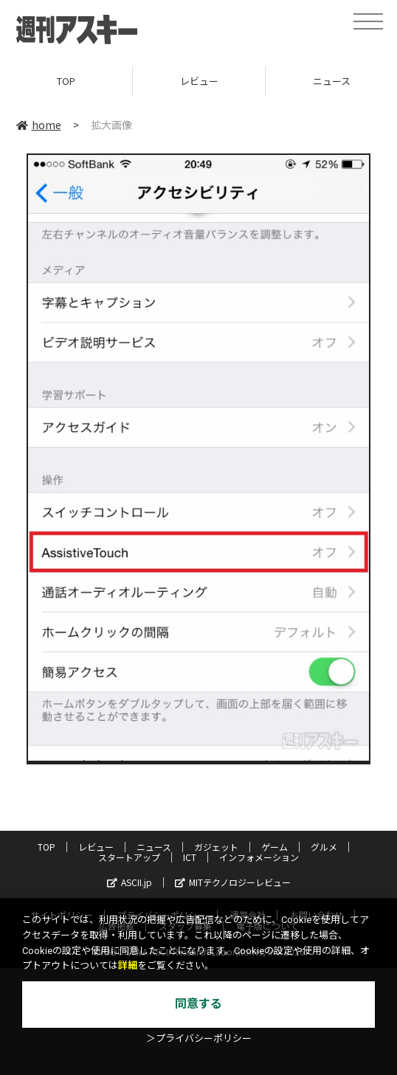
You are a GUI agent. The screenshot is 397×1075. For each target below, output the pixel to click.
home (38, 124)
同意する (198, 1004)
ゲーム (274, 846)
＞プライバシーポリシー (199, 1038)
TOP (66, 81)
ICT (189, 857)
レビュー (199, 81)
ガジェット (216, 846)
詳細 (127, 965)
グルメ (324, 846)
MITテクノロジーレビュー (233, 882)
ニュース (154, 846)
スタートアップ (129, 857)
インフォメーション (259, 857)
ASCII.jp (129, 882)
